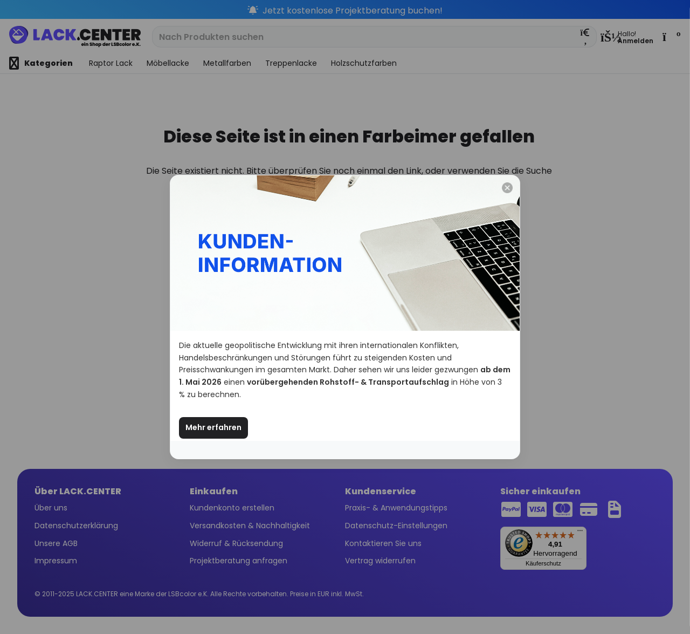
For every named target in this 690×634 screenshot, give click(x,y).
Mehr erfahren (213, 427)
